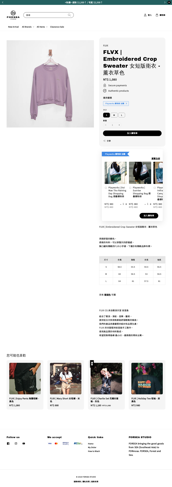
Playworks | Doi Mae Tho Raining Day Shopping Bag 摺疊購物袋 (115, 192)
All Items (41, 27)
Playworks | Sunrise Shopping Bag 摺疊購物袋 (139, 192)
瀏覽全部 (155, 158)
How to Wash (94, 451)
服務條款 (77, 481)
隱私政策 (86, 481)
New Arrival (13, 26)
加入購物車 (132, 133)
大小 (105, 110)
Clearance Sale (57, 26)
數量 (105, 120)
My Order (92, 447)
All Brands (27, 27)
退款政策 (94, 481)
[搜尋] (69, 15)
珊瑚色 (107, 294)
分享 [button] (107, 140)
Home (90, 443)
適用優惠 (107, 97)
